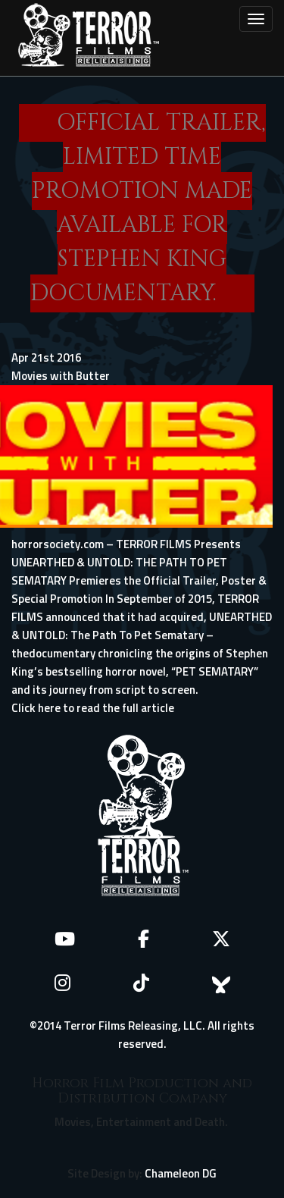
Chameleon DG (181, 1173)
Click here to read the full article (92, 708)
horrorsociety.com (57, 544)
